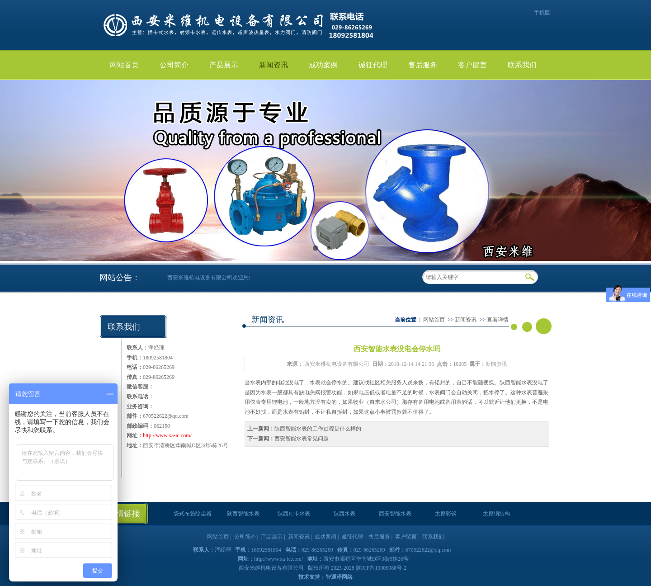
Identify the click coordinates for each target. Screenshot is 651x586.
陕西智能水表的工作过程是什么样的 (317, 428)
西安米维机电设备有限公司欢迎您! (208, 277)
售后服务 (422, 65)
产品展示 (223, 65)
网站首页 (124, 65)
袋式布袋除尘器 (193, 513)
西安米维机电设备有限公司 (336, 364)
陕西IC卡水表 (294, 513)
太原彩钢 (446, 513)
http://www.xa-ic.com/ (167, 435)
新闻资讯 (273, 65)
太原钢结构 (496, 513)
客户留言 (472, 65)
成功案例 (323, 65)
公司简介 (174, 65)
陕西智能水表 (516, 382)
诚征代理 (373, 65)
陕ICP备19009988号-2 (381, 568)
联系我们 (522, 65)
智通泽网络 (339, 577)
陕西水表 (344, 513)
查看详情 (498, 320)
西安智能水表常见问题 (301, 438)
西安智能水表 (395, 513)
